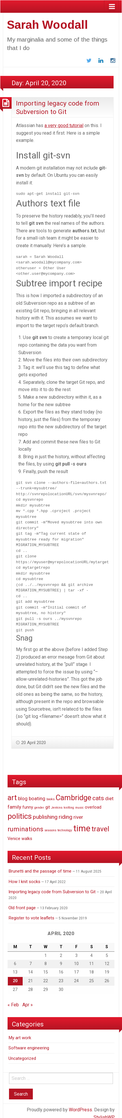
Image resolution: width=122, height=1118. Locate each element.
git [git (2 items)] (47, 801)
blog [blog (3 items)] (23, 793)
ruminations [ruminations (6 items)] (25, 823)
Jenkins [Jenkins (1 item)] (56, 802)
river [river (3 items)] (78, 811)
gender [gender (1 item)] (39, 802)
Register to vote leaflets (31, 912)
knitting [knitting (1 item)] (69, 802)
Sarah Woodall (47, 24)
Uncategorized (22, 1052)
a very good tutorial (63, 125)
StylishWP (104, 1111)
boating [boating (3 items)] (37, 793)
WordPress (80, 1104)
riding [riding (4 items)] (65, 811)
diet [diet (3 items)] (109, 793)
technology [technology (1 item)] (65, 824)
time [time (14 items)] (81, 823)
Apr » (27, 999)
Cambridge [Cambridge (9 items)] (73, 792)
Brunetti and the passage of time (39, 865)
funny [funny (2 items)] (27, 801)
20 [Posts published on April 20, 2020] (15, 975)
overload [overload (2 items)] (93, 801)
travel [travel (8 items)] (100, 823)
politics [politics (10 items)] (20, 810)
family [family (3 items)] (14, 801)
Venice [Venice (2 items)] (14, 832)
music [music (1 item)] (79, 802)
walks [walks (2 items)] (26, 832)
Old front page (22, 902)
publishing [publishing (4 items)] (45, 811)
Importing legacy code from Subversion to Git (52, 886)
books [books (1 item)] (50, 794)
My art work (19, 1032)
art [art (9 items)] (12, 792)
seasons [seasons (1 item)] (50, 824)
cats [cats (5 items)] (98, 792)
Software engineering (28, 1042)
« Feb (13, 999)
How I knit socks (24, 875)
